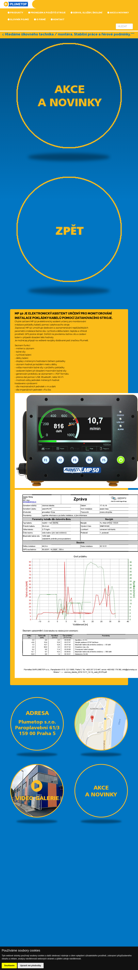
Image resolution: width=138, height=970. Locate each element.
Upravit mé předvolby (30, 965)
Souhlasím (9, 965)
